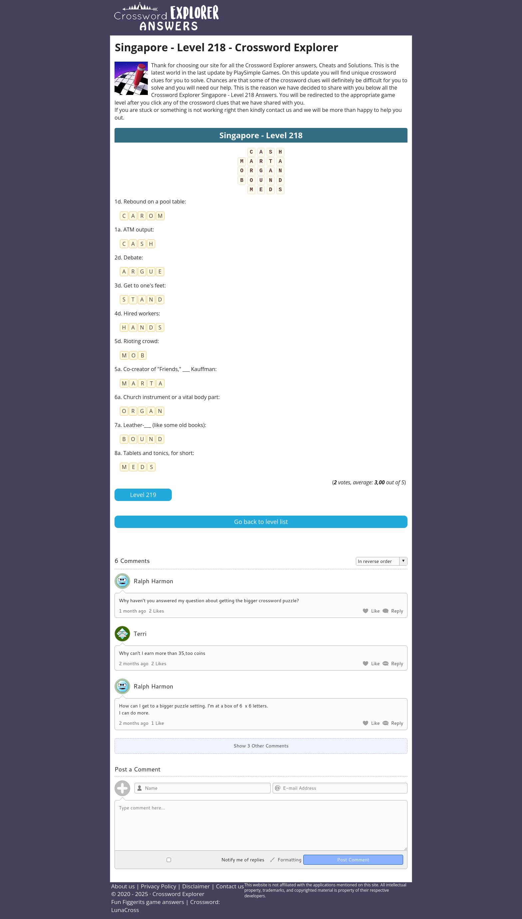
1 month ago (132, 611)
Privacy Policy (158, 886)
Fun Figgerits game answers (147, 902)
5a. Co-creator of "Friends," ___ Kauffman (165, 369)
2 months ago (133, 663)
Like (375, 611)
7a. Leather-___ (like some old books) (160, 425)
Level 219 (143, 495)
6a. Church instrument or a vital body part (166, 397)
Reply (397, 611)
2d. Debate (128, 257)
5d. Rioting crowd (136, 341)
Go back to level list (261, 522)
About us (123, 886)
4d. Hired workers (137, 313)
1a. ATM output (133, 229)
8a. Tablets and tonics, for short (154, 453)
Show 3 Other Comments (260, 745)
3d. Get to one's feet (139, 285)
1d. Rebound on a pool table (149, 201)
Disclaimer (196, 886)
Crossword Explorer (178, 894)
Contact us (230, 886)
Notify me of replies (191, 859)
